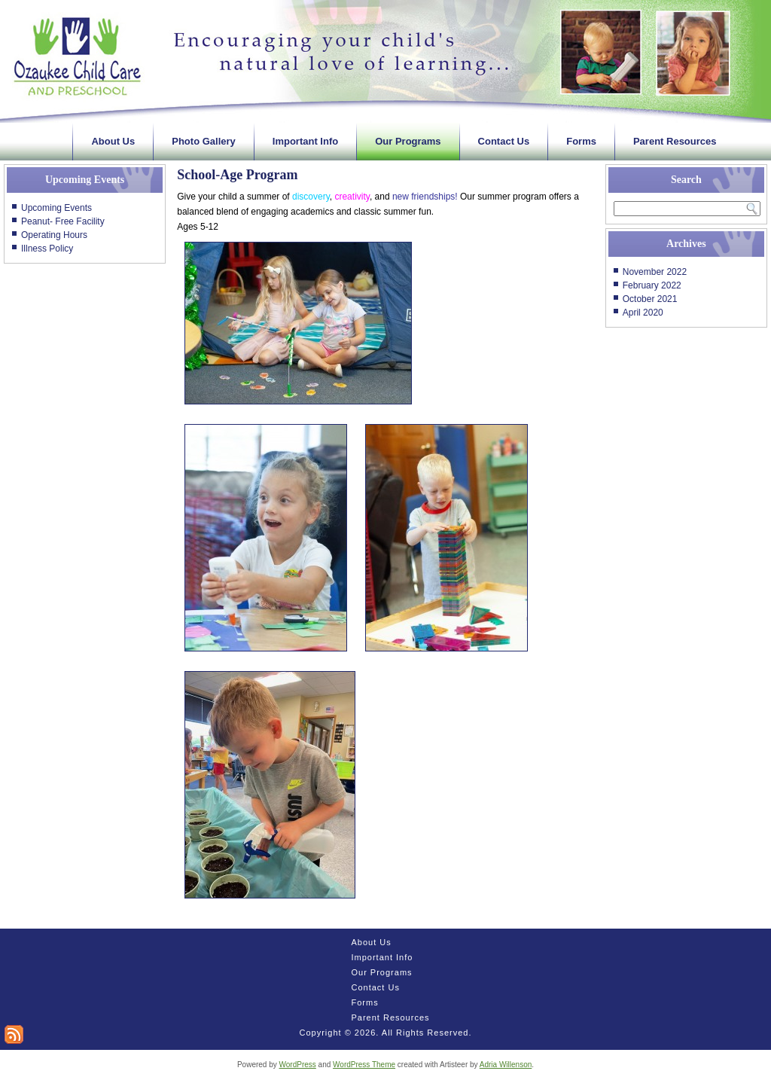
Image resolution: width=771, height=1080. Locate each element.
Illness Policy (47, 248)
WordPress (297, 1064)
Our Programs (407, 141)
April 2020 (643, 312)
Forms (581, 141)
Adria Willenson (506, 1064)
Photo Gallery (204, 141)
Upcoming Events (56, 208)
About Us (113, 141)
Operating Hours (54, 235)
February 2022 (652, 285)
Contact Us (504, 141)
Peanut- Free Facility (63, 221)
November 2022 (655, 272)
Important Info (305, 141)
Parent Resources (675, 141)
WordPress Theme (364, 1064)
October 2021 (650, 299)
